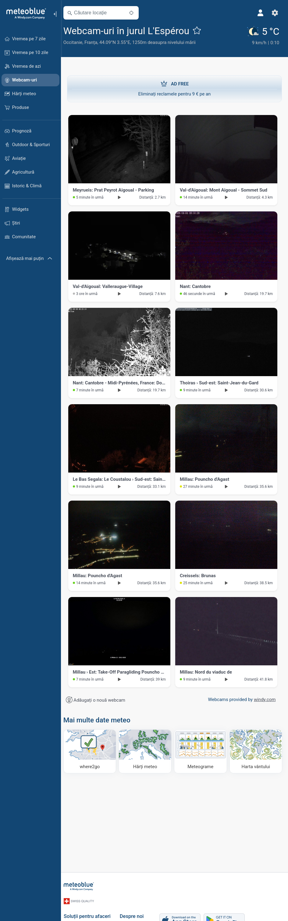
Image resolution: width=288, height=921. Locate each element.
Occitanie (76, 42)
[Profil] (260, 12)
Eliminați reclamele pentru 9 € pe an (174, 88)
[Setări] (274, 12)
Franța (94, 42)
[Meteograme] (201, 750)
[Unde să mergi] (93, 750)
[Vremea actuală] (264, 36)
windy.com (264, 699)
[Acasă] (24, 13)
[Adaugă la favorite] (200, 30)
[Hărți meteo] (147, 750)
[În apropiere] (135, 13)
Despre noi (135, 913)
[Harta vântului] (256, 750)
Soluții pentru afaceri (90, 913)
